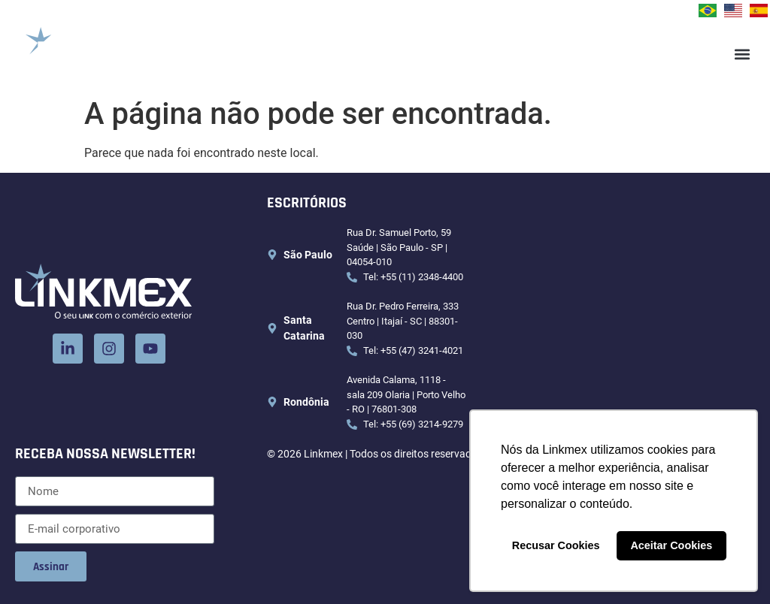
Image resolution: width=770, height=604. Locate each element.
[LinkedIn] (68, 349)
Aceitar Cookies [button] (671, 545)
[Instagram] (109, 349)
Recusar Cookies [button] (556, 545)
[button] (742, 54)
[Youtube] (150, 349)
